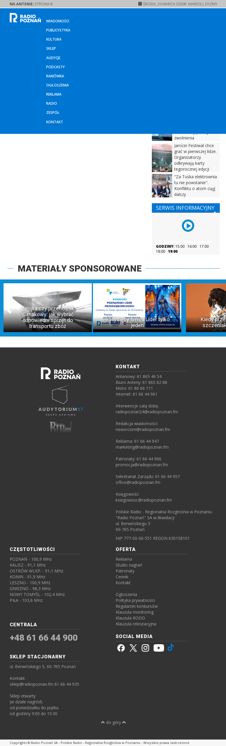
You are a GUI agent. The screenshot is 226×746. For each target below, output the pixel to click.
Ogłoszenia (57, 85)
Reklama (54, 94)
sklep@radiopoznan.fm (31, 684)
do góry (113, 722)
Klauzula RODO (130, 618)
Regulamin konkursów (137, 606)
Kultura (54, 39)
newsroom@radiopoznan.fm (143, 429)
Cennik (122, 577)
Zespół (52, 112)
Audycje (53, 57)
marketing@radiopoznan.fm (142, 447)
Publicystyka (58, 30)
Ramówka (55, 76)
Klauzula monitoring (135, 612)
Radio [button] (51, 103)
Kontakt (54, 121)
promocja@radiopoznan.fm (142, 464)
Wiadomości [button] (57, 21)
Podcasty (55, 66)
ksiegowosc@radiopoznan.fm (144, 500)
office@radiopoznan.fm (138, 482)
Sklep (51, 48)
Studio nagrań (129, 565)
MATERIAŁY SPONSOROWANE (80, 268)
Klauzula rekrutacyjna (136, 624)
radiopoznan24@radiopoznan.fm (147, 411)
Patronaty (125, 571)
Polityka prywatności (135, 600)
